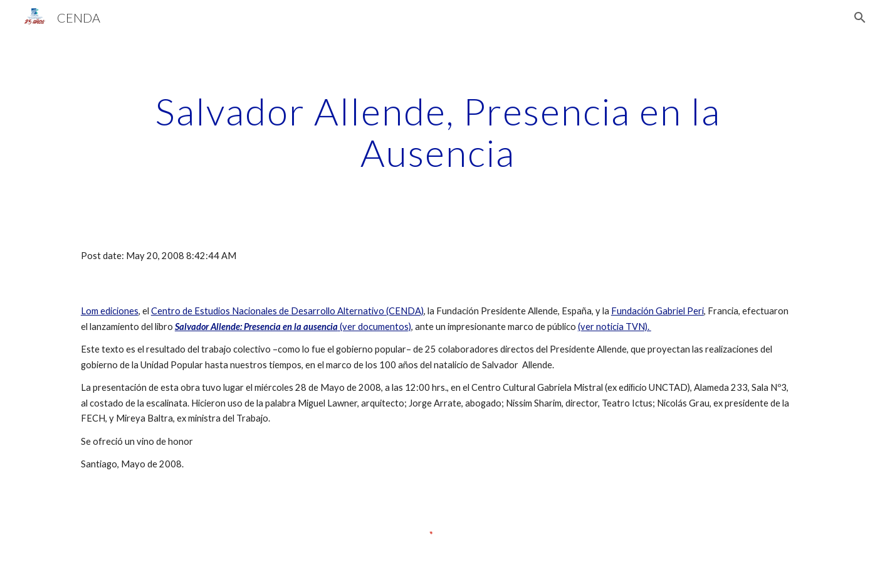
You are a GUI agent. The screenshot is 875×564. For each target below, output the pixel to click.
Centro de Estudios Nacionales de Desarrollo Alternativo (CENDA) (287, 311)
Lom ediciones (110, 311)
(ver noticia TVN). (614, 326)
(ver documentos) (293, 326)
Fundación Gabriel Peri (657, 311)
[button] (860, 18)
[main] (437, 131)
